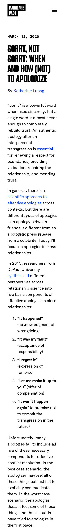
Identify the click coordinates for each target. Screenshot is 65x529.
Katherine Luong (28, 90)
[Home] (16, 10)
